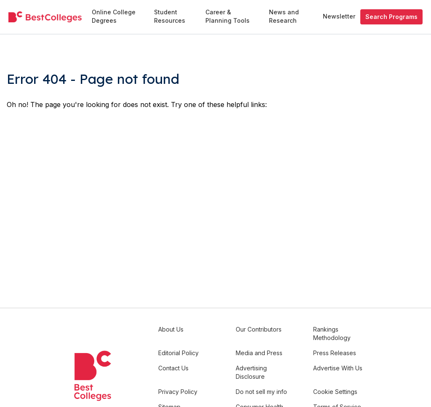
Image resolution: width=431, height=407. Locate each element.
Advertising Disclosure (251, 372)
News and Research (284, 16)
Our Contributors (259, 329)
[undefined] (45, 17)
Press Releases (334, 352)
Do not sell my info (261, 391)
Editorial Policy (178, 352)
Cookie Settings (335, 391)
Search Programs (391, 16)
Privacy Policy (177, 391)
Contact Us (173, 368)
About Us (171, 329)
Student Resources (169, 16)
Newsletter (339, 16)
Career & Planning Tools (227, 16)
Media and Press (259, 352)
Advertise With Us (337, 368)
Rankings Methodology (332, 333)
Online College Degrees (114, 16)
